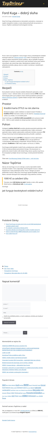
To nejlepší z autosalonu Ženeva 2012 (17, 228)
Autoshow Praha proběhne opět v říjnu (13, 355)
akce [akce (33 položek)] (7, 385)
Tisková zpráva (18, 57)
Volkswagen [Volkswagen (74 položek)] (32, 396)
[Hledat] (25, 332)
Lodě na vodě (6, 352)
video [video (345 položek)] (25, 395)
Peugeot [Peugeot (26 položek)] (24, 393)
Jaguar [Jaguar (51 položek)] (32, 388)
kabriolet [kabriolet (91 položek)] (38, 388)
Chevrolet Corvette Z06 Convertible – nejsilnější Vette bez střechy (21, 360)
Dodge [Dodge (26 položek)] (38, 385)
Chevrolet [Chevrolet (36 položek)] (34, 385)
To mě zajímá (28, 184)
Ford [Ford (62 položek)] (3, 388)
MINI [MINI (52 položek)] (42, 390)
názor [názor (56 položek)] (13, 393)
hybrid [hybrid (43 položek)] (25, 388)
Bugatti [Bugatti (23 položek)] (30, 385)
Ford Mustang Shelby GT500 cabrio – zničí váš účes (24, 158)
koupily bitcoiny (25, 410)
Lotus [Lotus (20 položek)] (20, 390)
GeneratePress (33, 431)
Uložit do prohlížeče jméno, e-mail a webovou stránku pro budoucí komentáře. (23, 317)
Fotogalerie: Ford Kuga (11, 271)
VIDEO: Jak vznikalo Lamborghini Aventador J (15, 372)
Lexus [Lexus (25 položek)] (17, 390)
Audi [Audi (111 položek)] (17, 385)
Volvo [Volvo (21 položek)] (37, 396)
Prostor (5, 76)
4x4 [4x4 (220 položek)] (3, 385)
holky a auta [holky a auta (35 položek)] (13, 387)
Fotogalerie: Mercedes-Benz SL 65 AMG (15, 273)
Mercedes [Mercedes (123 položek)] (36, 390)
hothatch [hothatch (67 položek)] (20, 388)
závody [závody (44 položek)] (41, 396)
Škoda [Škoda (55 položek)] (4, 398)
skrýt (21, 71)
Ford (25, 57)
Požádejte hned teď (39, 114)
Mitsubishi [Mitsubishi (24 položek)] (4, 393)
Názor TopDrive (8, 80)
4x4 (5, 268)
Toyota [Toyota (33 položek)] (20, 396)
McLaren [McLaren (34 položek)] (30, 390)
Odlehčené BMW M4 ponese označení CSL (14, 346)
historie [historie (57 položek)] (7, 388)
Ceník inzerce (11, 420)
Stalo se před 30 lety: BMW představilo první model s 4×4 (22, 231)
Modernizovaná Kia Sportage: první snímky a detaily (17, 363)
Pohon (5, 78)
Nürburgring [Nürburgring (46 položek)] (18, 393)
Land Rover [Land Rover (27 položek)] (13, 390)
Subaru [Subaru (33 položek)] (9, 396)
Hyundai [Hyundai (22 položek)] (28, 387)
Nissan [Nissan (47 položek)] (9, 393)
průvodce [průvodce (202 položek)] (37, 392)
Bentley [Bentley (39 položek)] (21, 385)
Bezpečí (5, 74)
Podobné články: (10, 83)
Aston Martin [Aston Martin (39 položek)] (11, 385)
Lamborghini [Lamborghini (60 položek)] (6, 390)
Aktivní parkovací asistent (9, 97)
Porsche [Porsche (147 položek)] (29, 393)
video (12, 268)
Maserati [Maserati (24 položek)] (23, 390)
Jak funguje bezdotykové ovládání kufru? (17, 81)
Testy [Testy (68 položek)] (16, 396)
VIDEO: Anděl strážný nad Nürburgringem (14, 358)
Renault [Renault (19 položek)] (6, 396)
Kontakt (4, 420)
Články (6, 266)
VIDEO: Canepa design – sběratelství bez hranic (16, 365)
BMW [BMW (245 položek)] (26, 385)
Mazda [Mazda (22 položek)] (26, 390)
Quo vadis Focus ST (11, 233)
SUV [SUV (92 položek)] (13, 396)
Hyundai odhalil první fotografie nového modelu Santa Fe (23, 230)
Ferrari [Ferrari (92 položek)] (43, 385)
